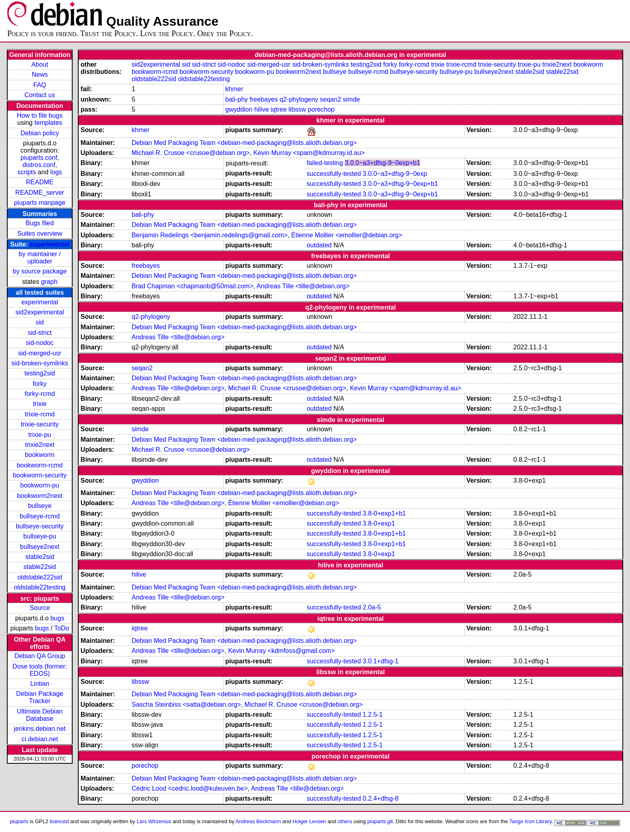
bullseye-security (39, 526)
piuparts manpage (39, 202)
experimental (49, 244)
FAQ (39, 85)
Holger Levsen (309, 821)
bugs (58, 618)
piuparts (19, 821)
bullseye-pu (39, 536)
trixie (40, 403)
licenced (59, 821)
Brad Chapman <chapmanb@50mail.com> (193, 286)
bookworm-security (40, 475)
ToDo (61, 628)
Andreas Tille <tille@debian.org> (303, 286)
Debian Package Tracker (39, 697)
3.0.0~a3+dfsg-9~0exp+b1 (382, 162)
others (344, 821)
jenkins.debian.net (40, 728)
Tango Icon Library (530, 821)
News (40, 74)
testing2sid (39, 373)
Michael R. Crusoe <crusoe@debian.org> (191, 152)
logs (56, 172)
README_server (39, 192)
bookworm (40, 454)
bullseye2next (39, 546)
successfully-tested (334, 173)
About (39, 64)
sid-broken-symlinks (39, 363)
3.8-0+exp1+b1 (384, 513)
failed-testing (325, 162)
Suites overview (39, 233)
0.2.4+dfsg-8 (380, 798)
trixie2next (40, 444)
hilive (261, 109)
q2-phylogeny (299, 99)
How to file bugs (40, 115)
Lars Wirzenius (154, 821)
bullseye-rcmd (40, 516)
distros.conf (38, 164)
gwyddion (239, 109)
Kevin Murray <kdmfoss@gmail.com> (281, 650)
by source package (40, 271)
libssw (297, 109)
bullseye (40, 505)
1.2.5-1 (373, 714)
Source (40, 607)
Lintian (39, 683)
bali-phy (237, 99)
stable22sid (40, 566)
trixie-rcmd (40, 414)
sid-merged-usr (39, 353)
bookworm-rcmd (40, 465)
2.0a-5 (372, 607)
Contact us (39, 95)
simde (351, 99)
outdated (319, 245)
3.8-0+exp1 (379, 523)
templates (48, 122)
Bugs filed (40, 223)
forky (40, 383)
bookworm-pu (39, 485)
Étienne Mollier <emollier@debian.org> (346, 235)
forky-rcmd (39, 393)
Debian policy (39, 133)
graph (49, 281)
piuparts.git (379, 821)
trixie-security (40, 424)
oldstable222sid (39, 577)
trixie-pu (39, 434)
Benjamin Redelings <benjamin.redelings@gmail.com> (210, 235)
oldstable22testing (40, 587)
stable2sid (39, 556)
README (39, 182)
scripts (26, 172)
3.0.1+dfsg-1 (380, 661)
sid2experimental (40, 312)
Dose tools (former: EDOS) (39, 670)
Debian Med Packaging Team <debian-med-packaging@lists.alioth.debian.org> (244, 142)
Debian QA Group (39, 656)
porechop (321, 109)
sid (40, 322)
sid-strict (40, 332)
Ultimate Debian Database (40, 715)
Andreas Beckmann (258, 821)
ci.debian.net (40, 739)
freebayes (264, 99)
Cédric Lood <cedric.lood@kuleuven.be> (190, 788)
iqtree (279, 109)
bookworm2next (40, 495)
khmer (234, 89)
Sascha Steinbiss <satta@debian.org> (186, 704)
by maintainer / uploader (40, 258)
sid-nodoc (39, 342)
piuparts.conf (38, 157)
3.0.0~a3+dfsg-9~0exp (395, 173)
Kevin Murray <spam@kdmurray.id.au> (309, 152)
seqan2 (330, 99)
